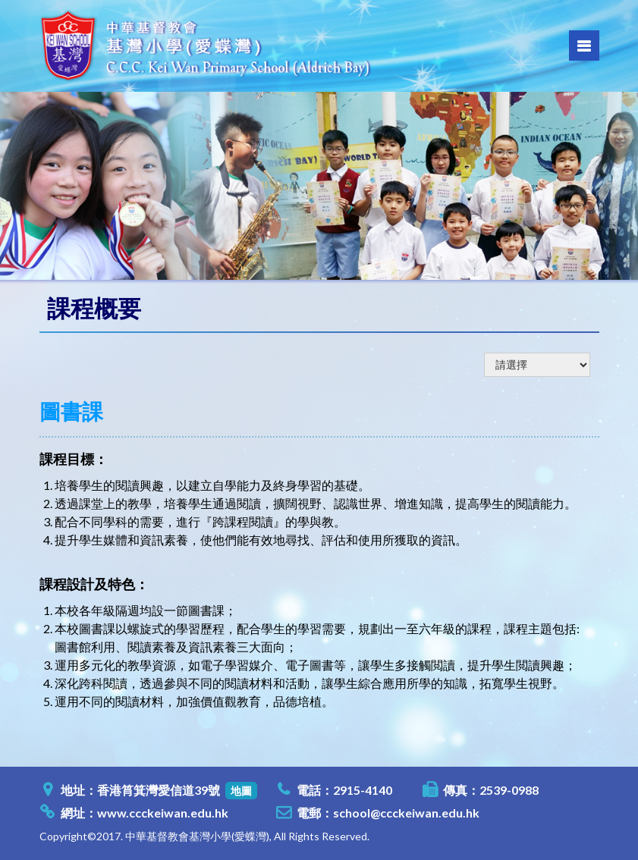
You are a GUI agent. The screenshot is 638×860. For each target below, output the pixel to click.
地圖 (241, 790)
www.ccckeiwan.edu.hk (162, 812)
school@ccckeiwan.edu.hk (406, 812)
